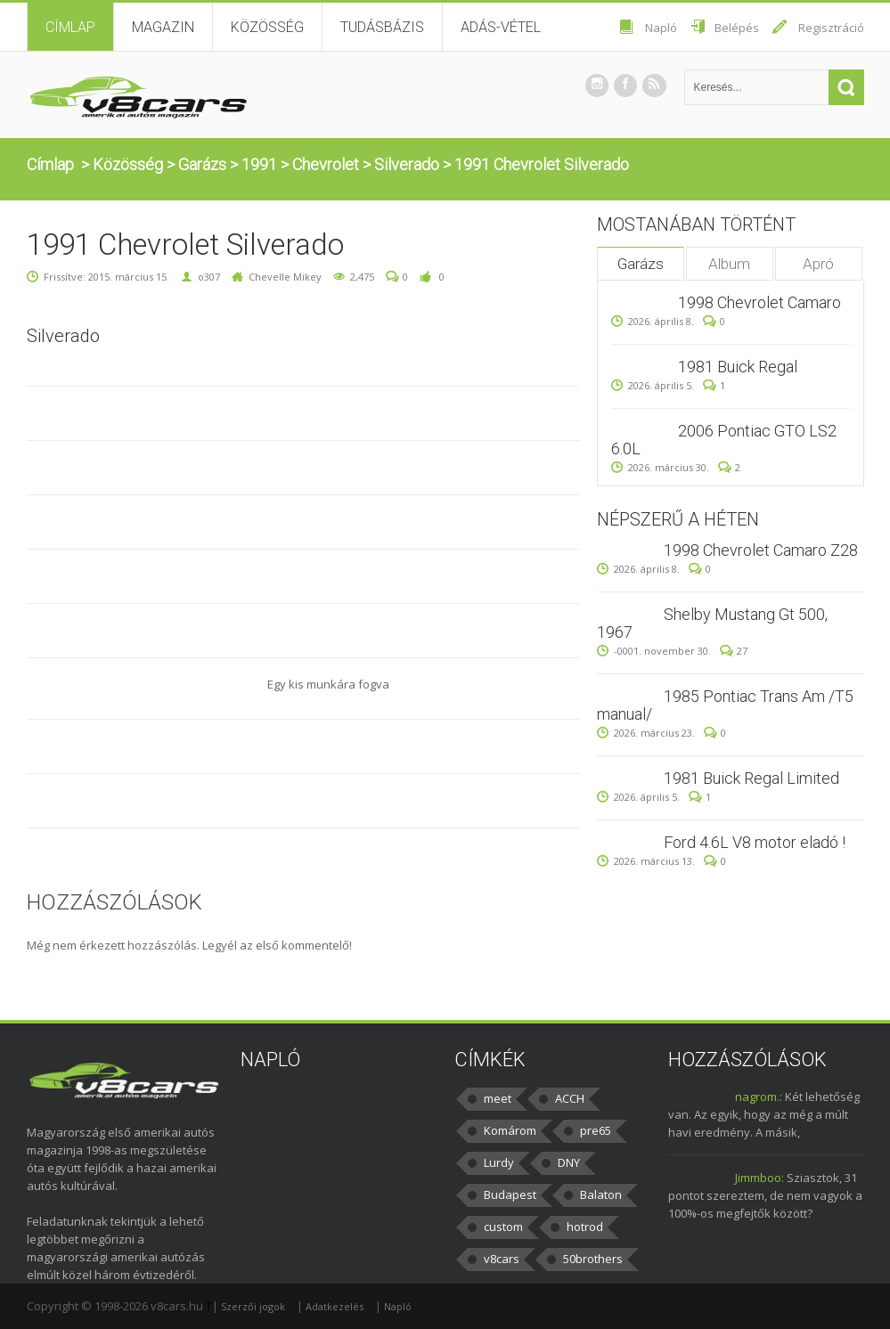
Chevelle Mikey (285, 276)
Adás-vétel (501, 27)
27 (733, 650)
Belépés (736, 28)
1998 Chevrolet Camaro (759, 302)
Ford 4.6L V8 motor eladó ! (754, 842)
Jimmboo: (759, 1178)
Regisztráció (831, 28)
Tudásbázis (382, 27)
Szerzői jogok (253, 1306)
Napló (661, 28)
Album (729, 264)
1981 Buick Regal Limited (751, 778)
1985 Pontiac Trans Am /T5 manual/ (725, 705)
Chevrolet (325, 164)
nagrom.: (758, 1096)
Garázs (202, 164)
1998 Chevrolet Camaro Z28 (761, 550)
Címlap (70, 27)
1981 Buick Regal (737, 366)
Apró (818, 264)
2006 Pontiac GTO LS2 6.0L (724, 439)
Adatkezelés (334, 1306)
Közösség (267, 27)
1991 (259, 164)
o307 (209, 276)
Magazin (163, 27)
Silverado (406, 164)
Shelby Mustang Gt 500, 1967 (712, 623)
